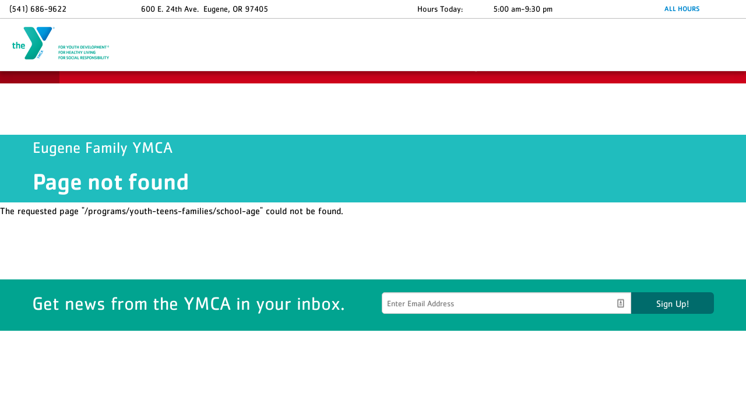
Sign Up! (672, 303)
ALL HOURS (681, 9)
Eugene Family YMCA (67, 43)
